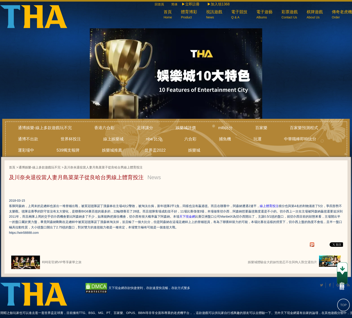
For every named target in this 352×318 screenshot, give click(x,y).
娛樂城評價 (186, 128)
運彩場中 (26, 150)
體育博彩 (189, 15)
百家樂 (261, 128)
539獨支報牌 (68, 150)
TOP (343, 305)
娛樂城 (194, 150)
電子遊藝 (264, 15)
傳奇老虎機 (342, 15)
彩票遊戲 (290, 15)
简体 (174, 4)
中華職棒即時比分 (300, 139)
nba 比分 (154, 139)
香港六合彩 (104, 128)
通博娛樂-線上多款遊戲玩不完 (45, 128)
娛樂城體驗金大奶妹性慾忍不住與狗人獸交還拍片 (294, 262)
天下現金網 (187, 216)
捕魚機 (225, 139)
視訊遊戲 (214, 15)
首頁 (168, 15)
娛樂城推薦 (112, 150)
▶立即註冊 (191, 4)
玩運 (257, 139)
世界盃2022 (155, 150)
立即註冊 (342, 274)
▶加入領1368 (218, 4)
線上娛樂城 (113, 139)
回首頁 (162, 4)
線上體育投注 (269, 206)
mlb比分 (225, 128)
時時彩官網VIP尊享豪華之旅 (46, 262)
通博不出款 (28, 139)
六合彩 (190, 139)
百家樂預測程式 (304, 128)
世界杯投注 (71, 139)
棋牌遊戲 (315, 15)
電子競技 (239, 15)
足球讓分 (145, 128)
